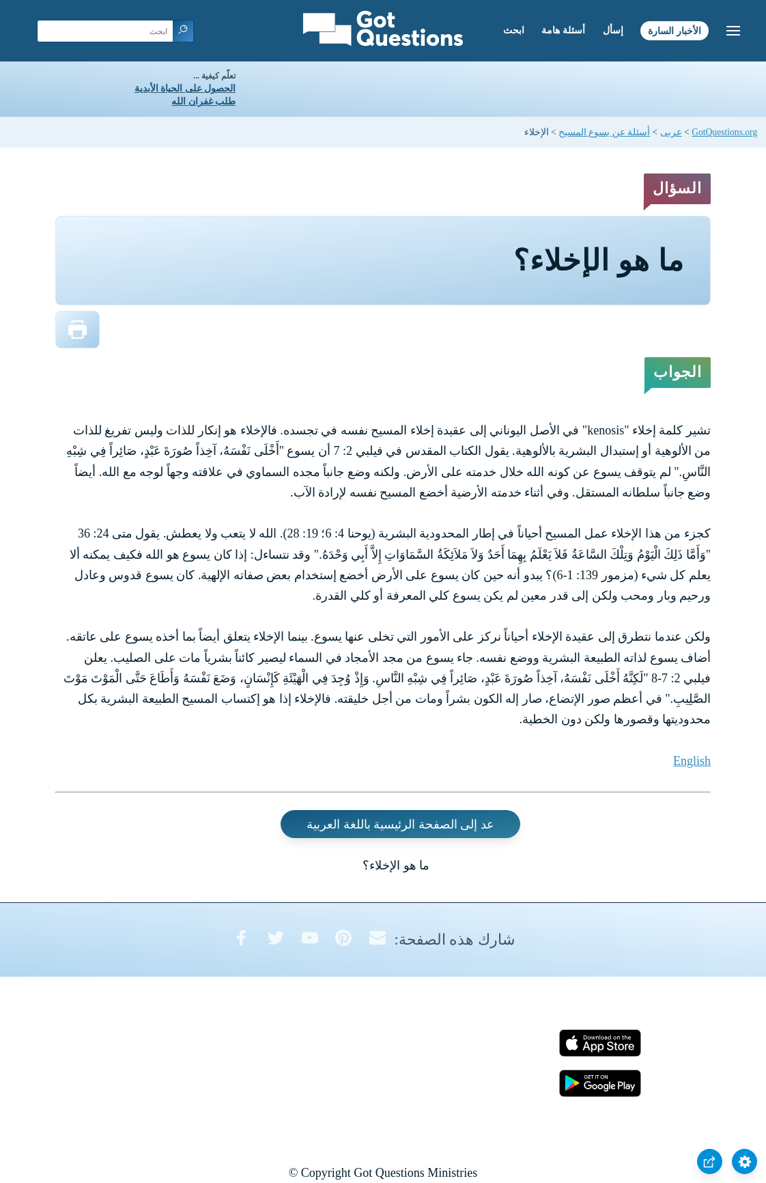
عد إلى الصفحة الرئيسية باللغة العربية (400, 824)
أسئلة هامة (563, 30)
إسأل (613, 30)
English (692, 761)
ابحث (513, 30)
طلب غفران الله (203, 101)
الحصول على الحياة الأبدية (185, 88)
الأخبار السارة (674, 30)
